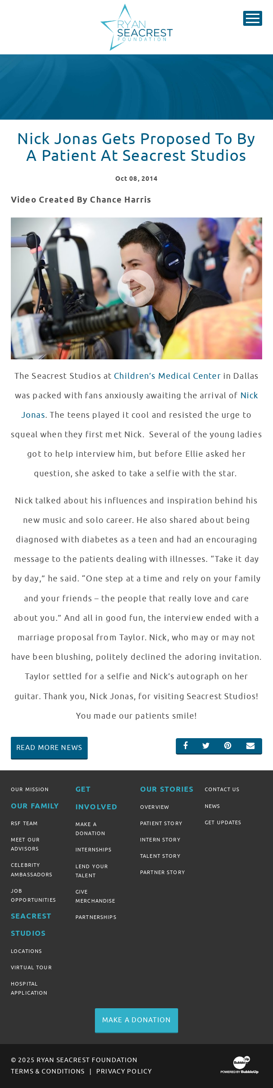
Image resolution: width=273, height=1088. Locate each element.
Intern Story (160, 840)
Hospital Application (29, 988)
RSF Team (24, 823)
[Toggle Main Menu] (252, 18)
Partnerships (96, 917)
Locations (26, 951)
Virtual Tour (31, 967)
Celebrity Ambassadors (32, 869)
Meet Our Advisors (25, 844)
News (213, 806)
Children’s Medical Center (167, 376)
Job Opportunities (33, 895)
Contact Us (222, 789)
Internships (93, 849)
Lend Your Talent (91, 871)
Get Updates (223, 822)
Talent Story (160, 856)
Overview (154, 807)
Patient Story (161, 823)
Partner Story (162, 872)
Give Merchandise (95, 896)
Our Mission (30, 789)
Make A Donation (90, 829)
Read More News (49, 747)
